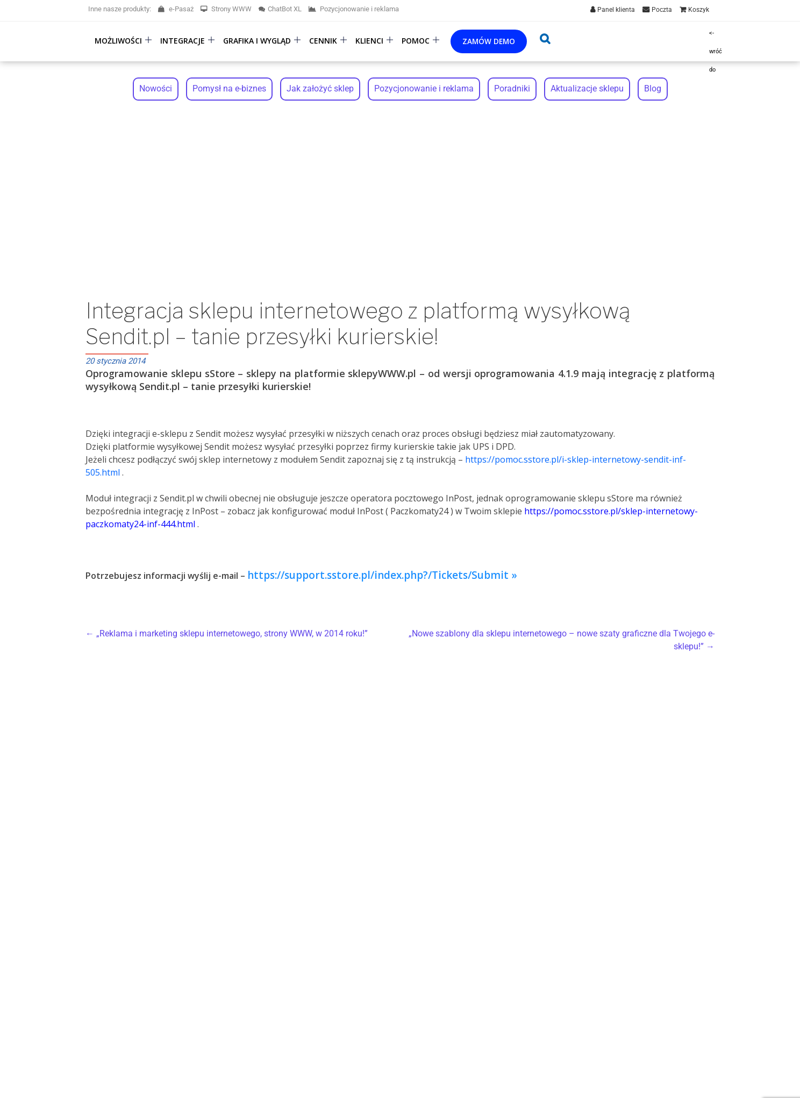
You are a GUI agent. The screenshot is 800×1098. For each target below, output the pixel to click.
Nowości (155, 89)
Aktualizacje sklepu (587, 89)
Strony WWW (226, 9)
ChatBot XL (280, 9)
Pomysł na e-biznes (229, 89)
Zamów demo (488, 41)
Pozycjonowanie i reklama (354, 9)
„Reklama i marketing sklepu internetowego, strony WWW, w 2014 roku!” (226, 634)
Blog (652, 89)
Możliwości (118, 41)
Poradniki (512, 89)
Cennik (323, 41)
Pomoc (416, 41)
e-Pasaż (176, 9)
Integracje (182, 41)
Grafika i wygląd (257, 41)
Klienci (369, 41)
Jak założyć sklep (320, 89)
